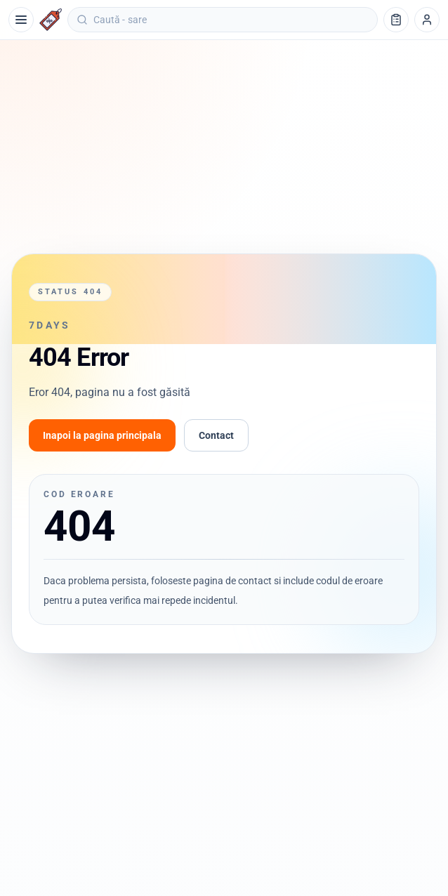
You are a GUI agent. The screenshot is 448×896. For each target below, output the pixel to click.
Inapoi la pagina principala (102, 435)
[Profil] (427, 19)
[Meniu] (21, 19)
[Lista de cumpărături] (396, 19)
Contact (216, 435)
